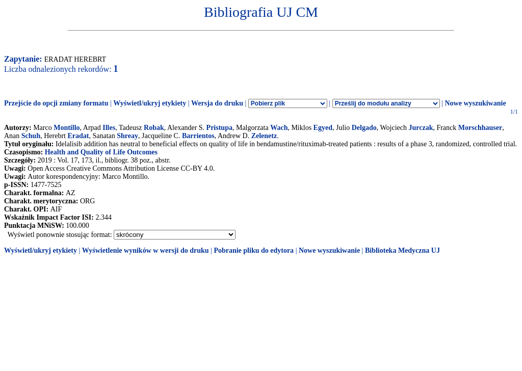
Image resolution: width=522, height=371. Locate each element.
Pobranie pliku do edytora (254, 250)
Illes (108, 127)
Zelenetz (264, 136)
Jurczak (420, 127)
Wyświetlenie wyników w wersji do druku (145, 250)
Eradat (78, 136)
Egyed (323, 127)
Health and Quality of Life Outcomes (101, 152)
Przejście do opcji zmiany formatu (56, 103)
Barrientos (198, 136)
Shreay (127, 136)
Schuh (30, 136)
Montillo (67, 127)
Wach (279, 127)
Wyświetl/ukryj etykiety (149, 103)
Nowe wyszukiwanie (475, 103)
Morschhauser (480, 127)
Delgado (364, 127)
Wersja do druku (217, 103)
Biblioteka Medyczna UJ (402, 250)
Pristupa (219, 127)
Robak (154, 127)
